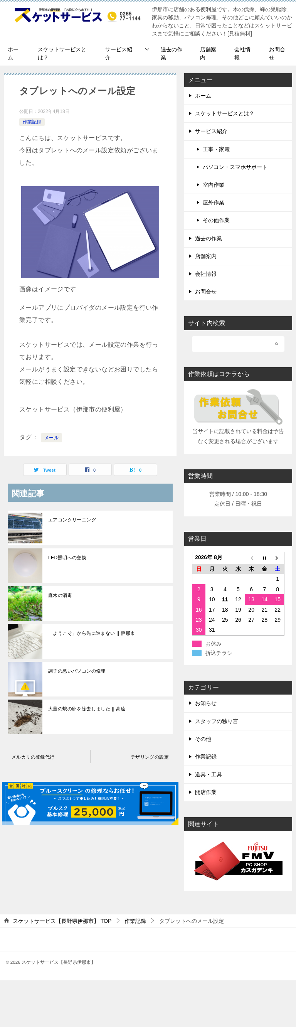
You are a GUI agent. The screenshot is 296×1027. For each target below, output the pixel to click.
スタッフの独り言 (216, 721)
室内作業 (213, 185)
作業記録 (32, 122)
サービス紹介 (118, 53)
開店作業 (206, 792)
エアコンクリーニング (72, 520)
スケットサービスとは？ (62, 53)
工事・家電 (216, 149)
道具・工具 (208, 774)
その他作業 (216, 220)
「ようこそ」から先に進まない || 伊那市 (91, 633)
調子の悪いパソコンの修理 (77, 671)
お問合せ (277, 53)
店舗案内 (208, 53)
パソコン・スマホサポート (235, 167)
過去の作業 (171, 53)
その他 (203, 739)
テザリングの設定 (150, 757)
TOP (62, 921)
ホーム (13, 53)
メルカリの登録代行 (33, 757)
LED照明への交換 (67, 557)
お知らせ (206, 703)
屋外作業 (213, 202)
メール (51, 437)
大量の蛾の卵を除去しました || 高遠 (87, 709)
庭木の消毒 (60, 595)
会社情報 (242, 53)
